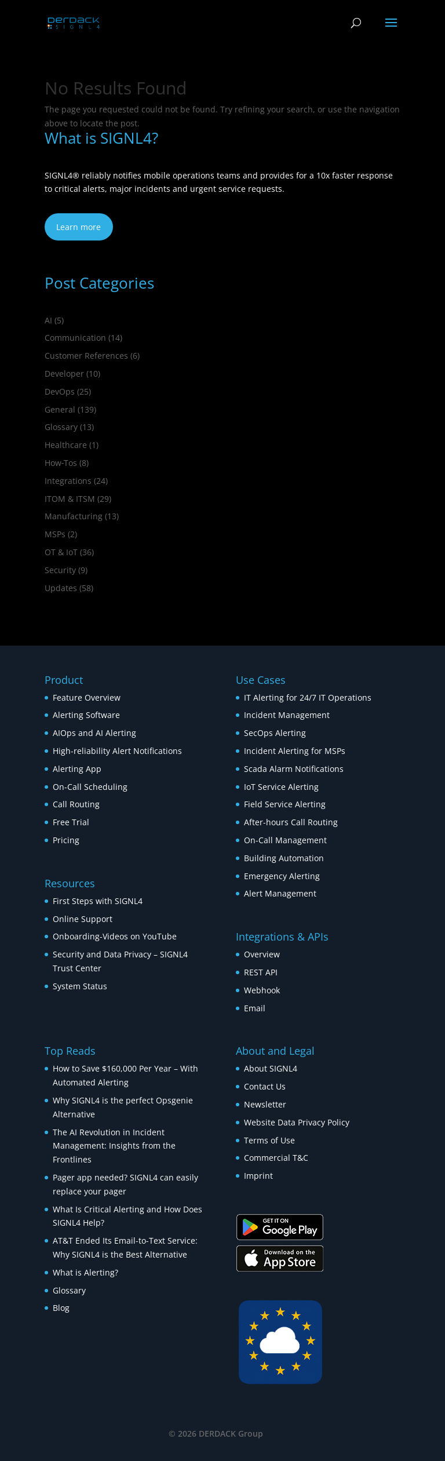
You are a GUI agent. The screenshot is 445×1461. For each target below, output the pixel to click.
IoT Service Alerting (281, 786)
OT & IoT (61, 552)
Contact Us (265, 1086)
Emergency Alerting (282, 875)
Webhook (262, 990)
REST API (261, 972)
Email (254, 1008)
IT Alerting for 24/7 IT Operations (307, 697)
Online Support (82, 918)
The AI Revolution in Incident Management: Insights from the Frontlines (114, 1146)
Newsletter (265, 1104)
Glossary (61, 426)
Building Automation (285, 858)
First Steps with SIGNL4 (98, 900)
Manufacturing (74, 516)
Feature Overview (87, 697)
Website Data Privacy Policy (296, 1122)
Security (60, 569)
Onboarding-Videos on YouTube (115, 936)
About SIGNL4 (270, 1068)
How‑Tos (61, 462)
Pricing (66, 840)
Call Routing (76, 804)
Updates (61, 587)
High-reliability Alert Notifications (117, 750)
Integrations (68, 480)
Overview (262, 954)
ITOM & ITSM (70, 498)
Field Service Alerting (285, 804)
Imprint (258, 1175)
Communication (75, 337)
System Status (80, 986)
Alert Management (280, 893)
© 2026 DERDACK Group (216, 1433)
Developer (64, 373)
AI (48, 320)
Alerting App (77, 768)
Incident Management (287, 714)
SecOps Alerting (275, 732)
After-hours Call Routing (291, 822)
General (60, 409)
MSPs (55, 534)
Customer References (86, 355)
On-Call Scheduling (90, 786)
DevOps (60, 391)
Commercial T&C (276, 1157)
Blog (61, 1307)
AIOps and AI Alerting (94, 732)
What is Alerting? (85, 1272)
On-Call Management (285, 840)
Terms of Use (269, 1140)
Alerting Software (86, 714)
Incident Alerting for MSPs (294, 750)
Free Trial (71, 822)
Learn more (78, 226)
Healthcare (66, 444)
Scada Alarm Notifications (294, 768)
